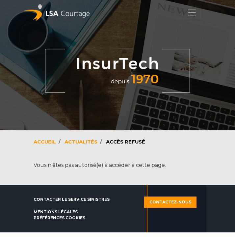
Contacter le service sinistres (72, 199)
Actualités (81, 142)
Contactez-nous (170, 201)
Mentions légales (56, 211)
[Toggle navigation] (192, 12)
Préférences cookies (59, 217)
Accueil (45, 142)
